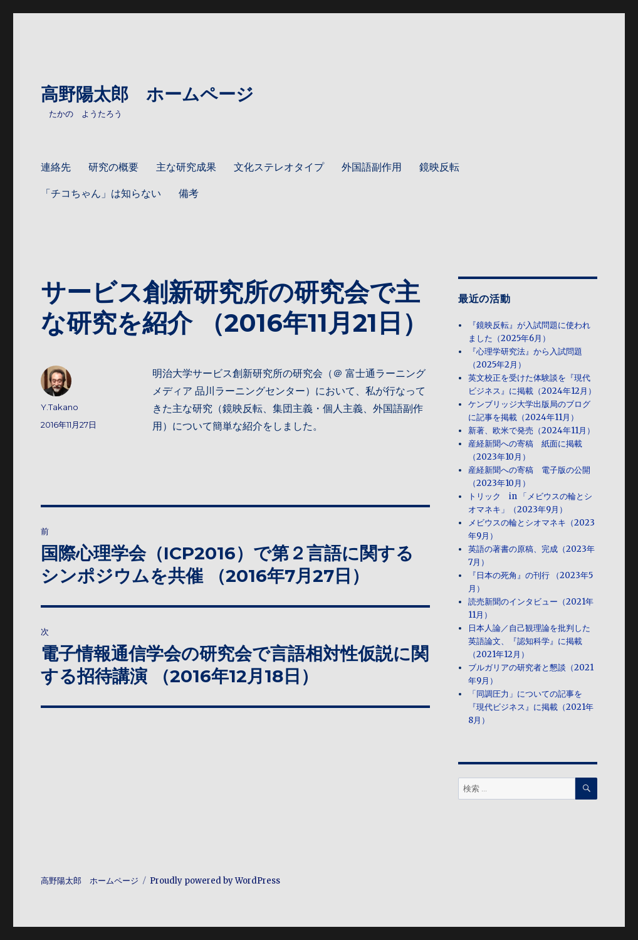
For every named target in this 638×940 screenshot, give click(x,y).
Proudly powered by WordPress (215, 880)
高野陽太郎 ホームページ (147, 94)
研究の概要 (113, 167)
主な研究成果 (186, 167)
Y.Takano (59, 407)
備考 (189, 193)
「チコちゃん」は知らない (101, 193)
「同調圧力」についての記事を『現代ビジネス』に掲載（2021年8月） (531, 707)
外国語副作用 (372, 167)
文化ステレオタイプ (279, 167)
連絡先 (56, 167)
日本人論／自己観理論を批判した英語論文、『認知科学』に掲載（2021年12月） (529, 641)
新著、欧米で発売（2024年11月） (531, 430)
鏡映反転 (439, 167)
